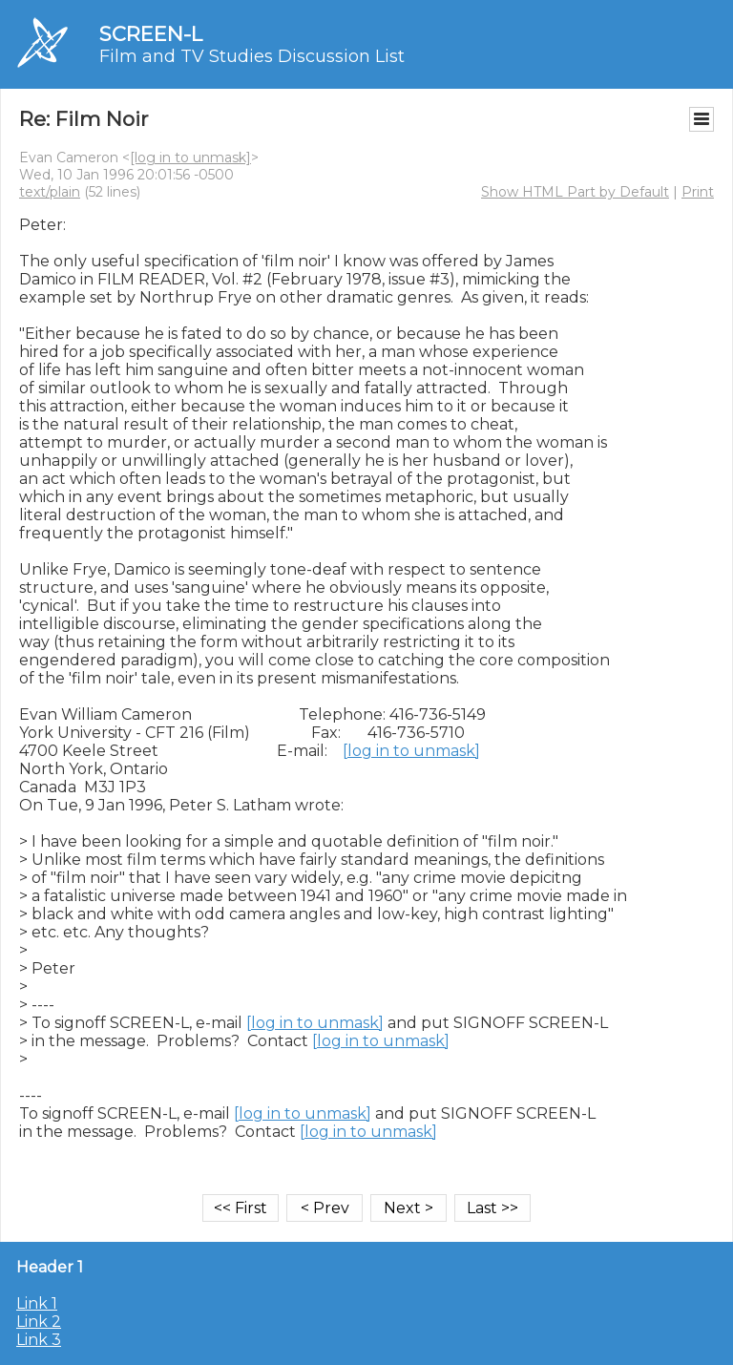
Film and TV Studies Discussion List (252, 56)
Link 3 (38, 1340)
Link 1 (36, 1303)
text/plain (49, 191)
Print (697, 191)
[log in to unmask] (190, 157)
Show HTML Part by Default (575, 191)
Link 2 (38, 1321)
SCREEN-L (150, 34)
